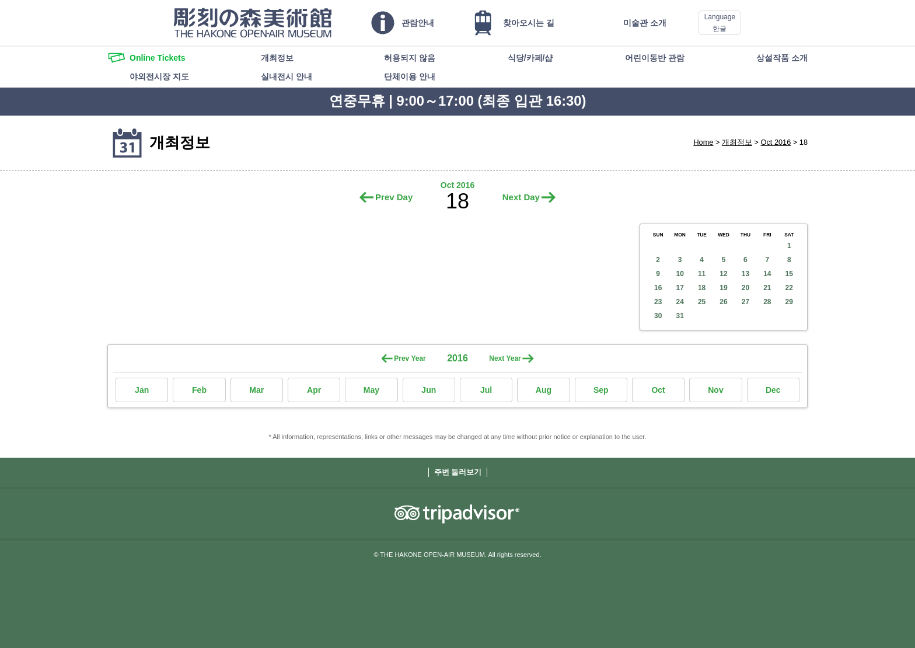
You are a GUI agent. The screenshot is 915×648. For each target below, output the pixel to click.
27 (745, 302)
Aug (543, 390)
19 (723, 288)
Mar (256, 390)
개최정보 (737, 142)
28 (767, 302)
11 (702, 274)
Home (703, 142)
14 (767, 274)
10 (679, 274)
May (371, 390)
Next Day (521, 197)
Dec (773, 390)
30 (658, 316)
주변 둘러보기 (458, 472)
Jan (142, 390)
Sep (601, 390)
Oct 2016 (776, 142)
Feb (199, 390)
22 (789, 288)
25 (702, 302)
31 (679, 316)
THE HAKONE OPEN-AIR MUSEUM (252, 22)
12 (723, 274)
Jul (486, 390)
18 (702, 288)
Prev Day (394, 197)
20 (745, 288)
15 (789, 274)
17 (679, 288)
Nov (715, 390)
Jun (428, 390)
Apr (314, 390)
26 (723, 302)
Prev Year (410, 358)
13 (745, 274)
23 (658, 302)
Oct (658, 390)
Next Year (505, 358)
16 (658, 288)
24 (679, 302)
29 (789, 302)
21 (767, 288)
